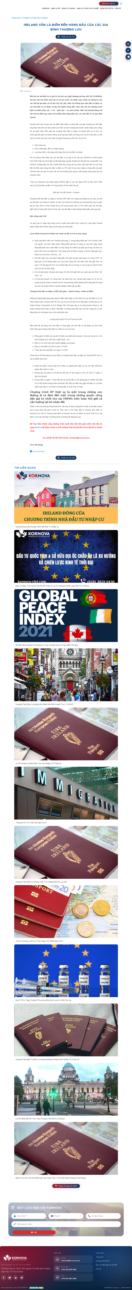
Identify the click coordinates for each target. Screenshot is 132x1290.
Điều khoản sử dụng (111, 1286)
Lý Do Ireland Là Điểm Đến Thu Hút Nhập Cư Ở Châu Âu (38, 763)
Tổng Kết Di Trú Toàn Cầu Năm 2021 (31, 822)
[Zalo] (128, 57)
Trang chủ (15, 18)
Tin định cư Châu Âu (31, 18)
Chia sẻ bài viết (37, 451)
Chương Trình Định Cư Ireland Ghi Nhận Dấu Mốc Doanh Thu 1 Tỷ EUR (44, 704)
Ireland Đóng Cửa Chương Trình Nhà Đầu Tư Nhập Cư (37, 526)
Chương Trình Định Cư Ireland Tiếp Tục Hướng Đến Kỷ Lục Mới (41, 882)
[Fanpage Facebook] (128, 50)
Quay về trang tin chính (66, 1186)
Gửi (34, 1231)
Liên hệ (98, 1268)
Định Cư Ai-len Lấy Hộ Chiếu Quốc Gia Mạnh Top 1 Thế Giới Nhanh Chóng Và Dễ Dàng (51, 1178)
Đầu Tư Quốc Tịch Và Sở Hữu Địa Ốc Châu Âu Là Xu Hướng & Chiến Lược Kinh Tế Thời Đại (52, 586)
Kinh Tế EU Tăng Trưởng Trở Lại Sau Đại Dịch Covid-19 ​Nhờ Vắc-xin (43, 1000)
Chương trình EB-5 (102, 1260)
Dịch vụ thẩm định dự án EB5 (106, 1264)
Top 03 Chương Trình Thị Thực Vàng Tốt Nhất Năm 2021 (39, 941)
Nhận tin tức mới (66, 36)
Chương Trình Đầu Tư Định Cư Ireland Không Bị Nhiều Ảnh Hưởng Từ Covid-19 (47, 1059)
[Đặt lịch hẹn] (128, 44)
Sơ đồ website (126, 1286)
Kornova (38, 427)
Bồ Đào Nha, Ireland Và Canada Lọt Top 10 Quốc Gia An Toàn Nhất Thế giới (47, 645)
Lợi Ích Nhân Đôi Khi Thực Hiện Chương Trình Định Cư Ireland (40, 1118)
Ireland (44, 18)
